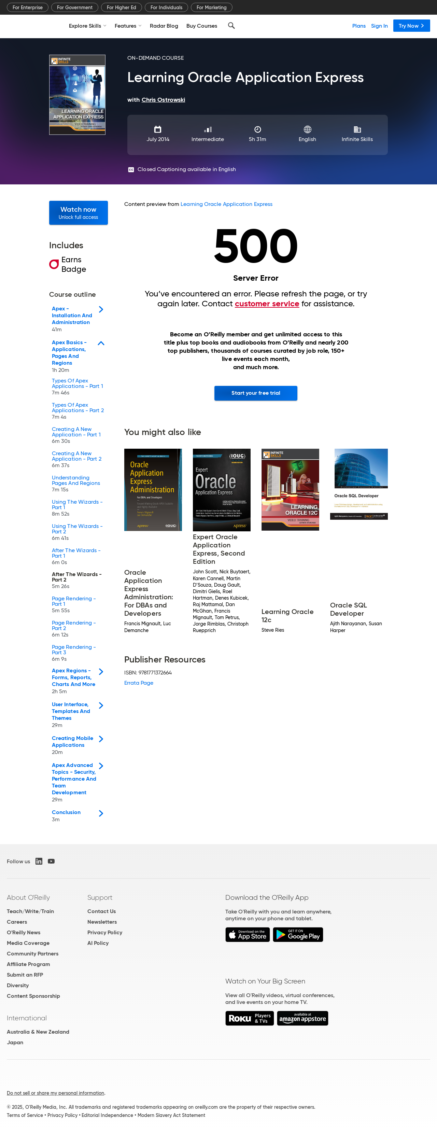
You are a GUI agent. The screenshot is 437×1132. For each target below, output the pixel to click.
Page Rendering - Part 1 (74, 605)
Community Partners (32, 953)
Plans (359, 25)
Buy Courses (201, 25)
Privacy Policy (104, 932)
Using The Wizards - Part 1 (77, 508)
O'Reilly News (23, 932)
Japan (15, 1042)
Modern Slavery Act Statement (171, 1115)
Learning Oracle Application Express (226, 204)
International (27, 1018)
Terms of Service (25, 1115)
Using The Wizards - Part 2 (77, 532)
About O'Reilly (28, 897)
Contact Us (101, 911)
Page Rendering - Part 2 (74, 629)
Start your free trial (255, 392)
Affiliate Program (28, 964)
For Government (75, 7)
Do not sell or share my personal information (55, 1093)
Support (100, 897)
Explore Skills (88, 25)
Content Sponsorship (33, 996)
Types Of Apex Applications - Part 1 (77, 387)
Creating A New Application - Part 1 (76, 436)
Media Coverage (28, 943)
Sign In (379, 25)
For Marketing (212, 7)
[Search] (231, 25)
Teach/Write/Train (30, 911)
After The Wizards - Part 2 (77, 581)
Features (128, 25)
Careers (17, 921)
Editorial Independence (107, 1115)
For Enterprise (28, 7)
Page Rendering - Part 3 (74, 653)
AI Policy (98, 943)
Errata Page (139, 683)
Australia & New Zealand (38, 1031)
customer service (267, 303)
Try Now (412, 25)
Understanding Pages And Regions (76, 484)
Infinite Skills (357, 139)
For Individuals (166, 7)
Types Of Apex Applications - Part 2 (78, 411)
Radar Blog (164, 25)
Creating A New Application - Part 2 (76, 460)
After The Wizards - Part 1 (76, 557)
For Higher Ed (121, 7)
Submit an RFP (25, 974)
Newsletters (102, 921)
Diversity (18, 985)
